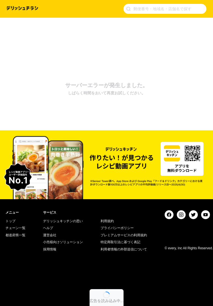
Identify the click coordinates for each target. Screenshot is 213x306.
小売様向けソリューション (63, 242)
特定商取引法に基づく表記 (120, 242)
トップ (10, 221)
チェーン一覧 (15, 228)
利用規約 (107, 221)
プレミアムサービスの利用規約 (124, 235)
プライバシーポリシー (117, 228)
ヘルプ (48, 228)
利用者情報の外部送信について (124, 249)
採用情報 (49, 249)
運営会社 (49, 235)
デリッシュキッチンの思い (63, 221)
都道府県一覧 (15, 235)
